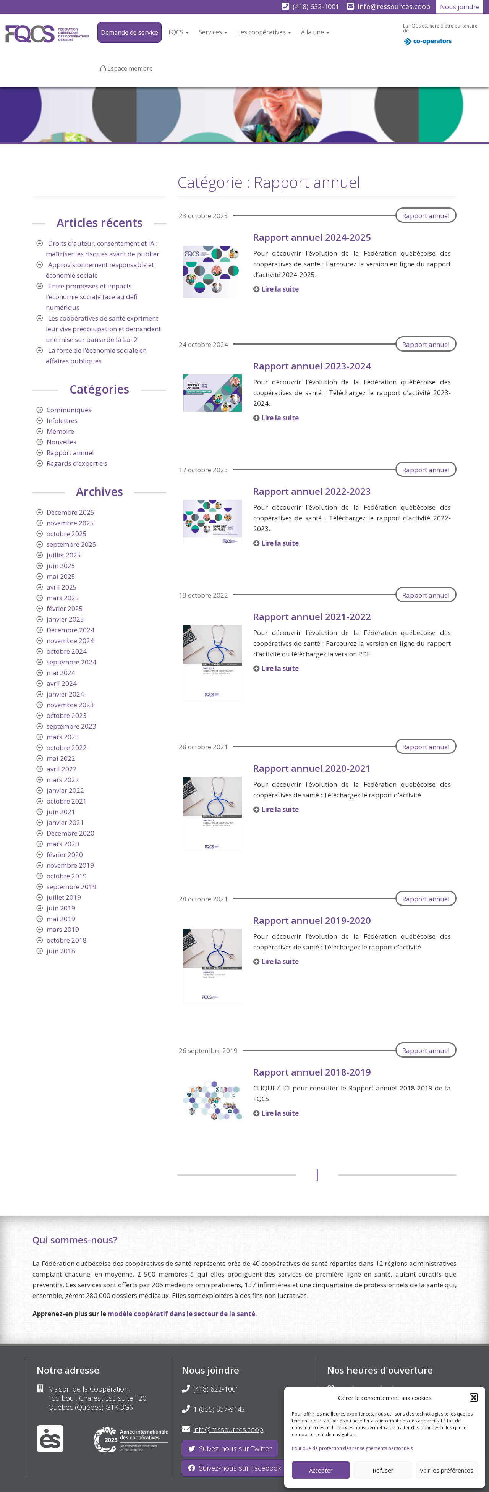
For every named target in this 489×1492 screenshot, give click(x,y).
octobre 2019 (67, 876)
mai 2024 (61, 672)
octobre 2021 (67, 801)
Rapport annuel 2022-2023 (312, 491)
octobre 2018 (67, 940)
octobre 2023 (67, 715)
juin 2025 (61, 565)
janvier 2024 (65, 694)
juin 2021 (61, 811)
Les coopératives (264, 32)
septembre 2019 (71, 886)
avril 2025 (62, 587)
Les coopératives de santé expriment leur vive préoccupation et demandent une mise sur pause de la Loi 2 (103, 329)
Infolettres (62, 420)
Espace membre (130, 68)
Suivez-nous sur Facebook (234, 1468)
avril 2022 (62, 769)
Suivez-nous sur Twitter (230, 1448)
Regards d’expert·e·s (77, 463)
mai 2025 (61, 576)
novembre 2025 (70, 522)
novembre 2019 (70, 865)
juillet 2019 (64, 897)
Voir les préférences (446, 1470)
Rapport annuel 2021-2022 (312, 616)
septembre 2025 (71, 544)
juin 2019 (61, 908)
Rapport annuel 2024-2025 (312, 237)
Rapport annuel (426, 215)
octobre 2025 (67, 533)
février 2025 (65, 608)
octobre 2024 (67, 651)
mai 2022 (61, 758)
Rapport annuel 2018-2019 (312, 1072)
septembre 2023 (71, 726)
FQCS (178, 32)
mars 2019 (63, 929)
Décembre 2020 (70, 833)
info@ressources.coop (394, 6)
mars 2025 (63, 597)
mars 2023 (63, 736)
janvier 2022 (65, 790)
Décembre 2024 (70, 629)
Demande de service (129, 32)
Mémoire (60, 431)
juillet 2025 (64, 555)
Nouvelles (61, 441)
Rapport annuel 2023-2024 (312, 366)
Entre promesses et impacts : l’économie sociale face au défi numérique (92, 297)
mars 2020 (63, 843)
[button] (474, 1397)
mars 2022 (63, 779)
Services (213, 32)
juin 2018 (61, 950)
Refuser (382, 1470)
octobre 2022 (67, 747)
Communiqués (69, 409)
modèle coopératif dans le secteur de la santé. (182, 1313)
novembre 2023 (70, 704)
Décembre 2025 (70, 512)
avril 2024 (62, 683)
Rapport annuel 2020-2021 (312, 768)
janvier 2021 (65, 822)
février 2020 (65, 854)
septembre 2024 (71, 662)
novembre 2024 (70, 640)
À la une (315, 32)
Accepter (321, 1470)
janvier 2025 (65, 619)
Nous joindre (459, 6)
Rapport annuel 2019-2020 (312, 920)
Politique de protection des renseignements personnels (352, 1448)
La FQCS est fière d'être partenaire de (440, 36)
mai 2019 (61, 918)
